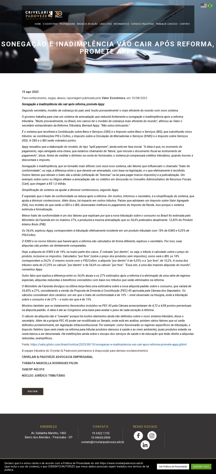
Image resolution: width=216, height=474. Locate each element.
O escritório (50, 24)
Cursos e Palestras (142, 24)
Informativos (121, 24)
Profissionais (67, 24)
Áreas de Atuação (87, 24)
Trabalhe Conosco (167, 24)
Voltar (33, 391)
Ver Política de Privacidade (173, 466)
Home (38, 24)
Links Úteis (106, 24)
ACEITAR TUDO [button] (201, 466)
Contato (185, 24)
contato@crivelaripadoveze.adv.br (102, 442)
